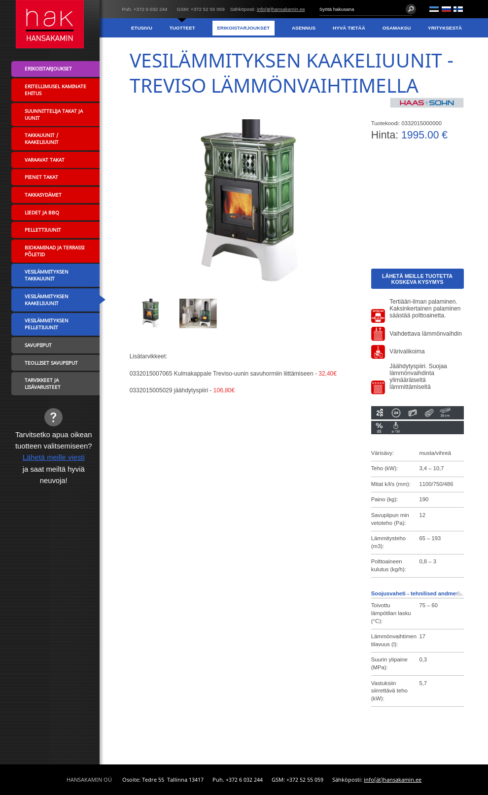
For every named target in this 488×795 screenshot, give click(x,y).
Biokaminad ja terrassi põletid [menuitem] (54, 251)
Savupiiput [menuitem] (38, 345)
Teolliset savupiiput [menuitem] (51, 362)
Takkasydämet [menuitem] (43, 194)
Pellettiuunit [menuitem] (43, 229)
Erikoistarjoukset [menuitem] (243, 28)
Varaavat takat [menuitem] (45, 159)
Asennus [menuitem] (303, 28)
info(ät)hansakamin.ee (281, 9)
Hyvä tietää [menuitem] (349, 28)
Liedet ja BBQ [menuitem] (42, 212)
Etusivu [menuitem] (141, 28)
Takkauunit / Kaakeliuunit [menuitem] (42, 138)
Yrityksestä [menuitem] (445, 28)
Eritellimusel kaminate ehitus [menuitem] (55, 90)
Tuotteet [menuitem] (182, 28)
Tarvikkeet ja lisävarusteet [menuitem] (43, 383)
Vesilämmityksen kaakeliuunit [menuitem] (47, 300)
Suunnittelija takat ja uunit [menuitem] (54, 114)
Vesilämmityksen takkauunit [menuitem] (47, 275)
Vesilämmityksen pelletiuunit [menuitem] (47, 324)
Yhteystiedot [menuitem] (443, 47)
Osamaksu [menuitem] (397, 28)
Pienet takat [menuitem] (41, 176)
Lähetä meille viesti (54, 457)
